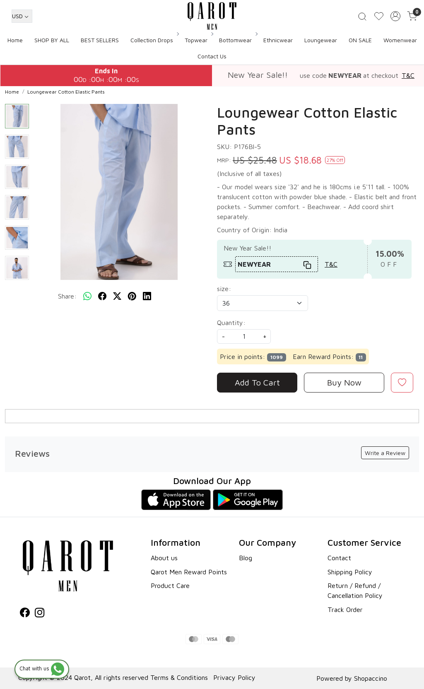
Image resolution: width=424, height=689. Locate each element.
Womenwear (400, 39)
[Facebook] (24, 613)
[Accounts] (395, 16)
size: (224, 288)
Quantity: (231, 322)
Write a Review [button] (385, 452)
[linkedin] (147, 296)
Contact (339, 557)
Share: (67, 296)
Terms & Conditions (179, 677)
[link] (362, 16)
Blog (245, 557)
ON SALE (360, 39)
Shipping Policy (350, 572)
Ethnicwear (278, 39)
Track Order (345, 609)
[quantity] (244, 336)
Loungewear (320, 39)
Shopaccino (370, 678)
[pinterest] (132, 296)
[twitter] (117, 296)
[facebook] (102, 296)
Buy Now (344, 382)
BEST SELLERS (100, 39)
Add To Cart (257, 382)
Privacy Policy (234, 677)
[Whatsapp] (87, 296)
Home (15, 39)
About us (164, 557)
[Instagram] (39, 613)
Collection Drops (154, 39)
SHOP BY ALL (51, 39)
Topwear (198, 39)
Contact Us (212, 56)
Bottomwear (238, 39)
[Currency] (22, 16)
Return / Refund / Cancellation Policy (355, 590)
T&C (408, 75)
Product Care (170, 585)
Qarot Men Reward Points (189, 572)
